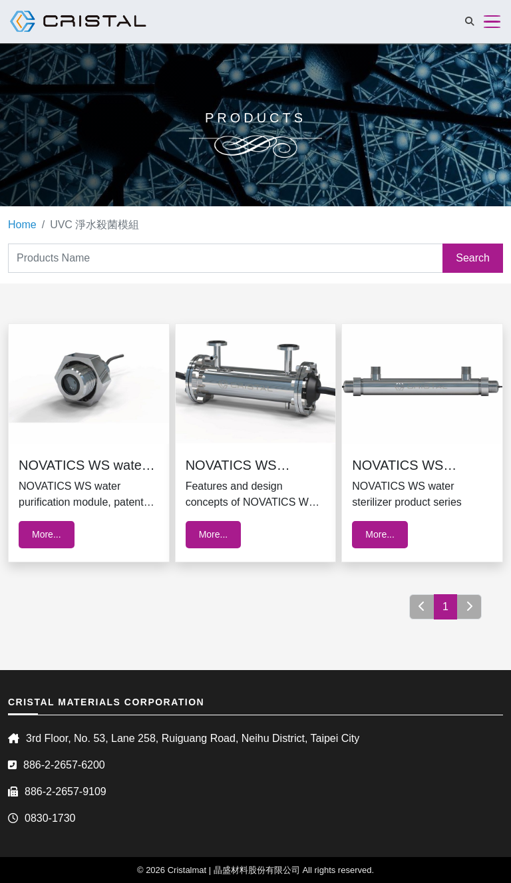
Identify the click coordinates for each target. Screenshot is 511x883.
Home (22, 224)
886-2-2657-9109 (65, 791)
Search (473, 258)
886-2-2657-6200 (64, 765)
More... (46, 534)
